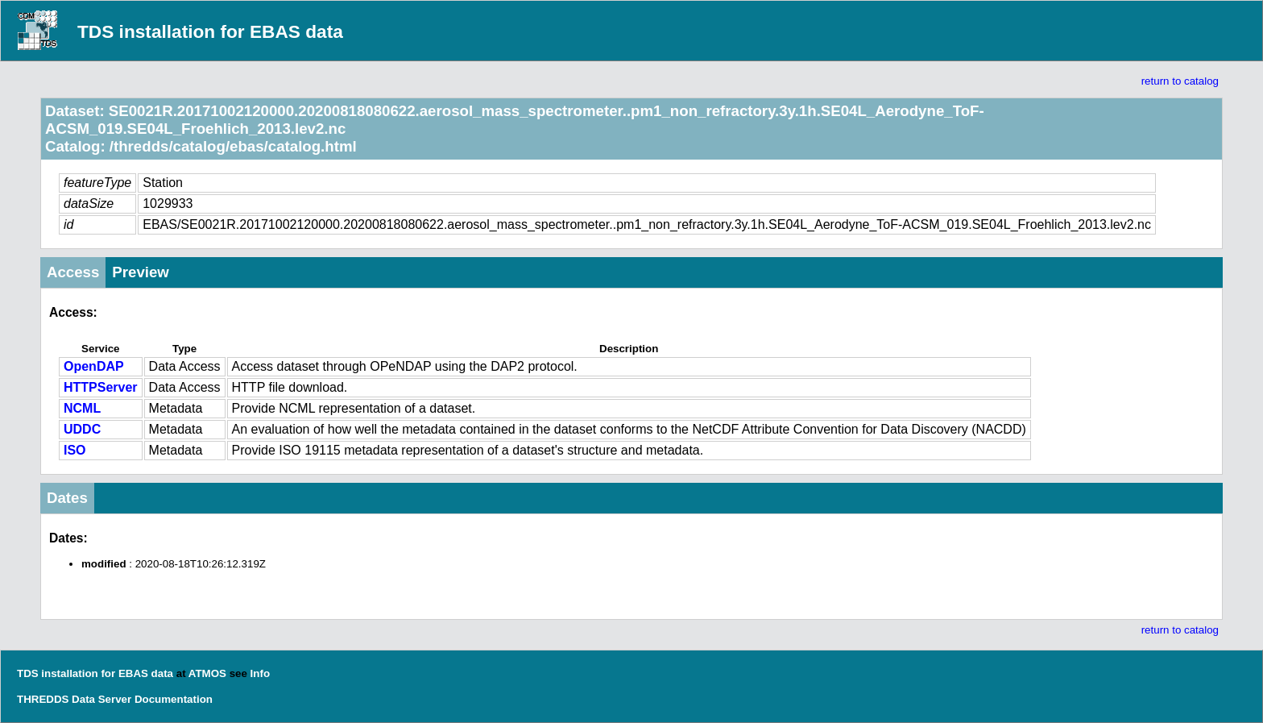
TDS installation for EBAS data (210, 31)
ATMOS (207, 673)
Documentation (174, 699)
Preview (140, 272)
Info (260, 673)
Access (73, 272)
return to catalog (1180, 81)
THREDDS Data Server (74, 699)
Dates (67, 497)
